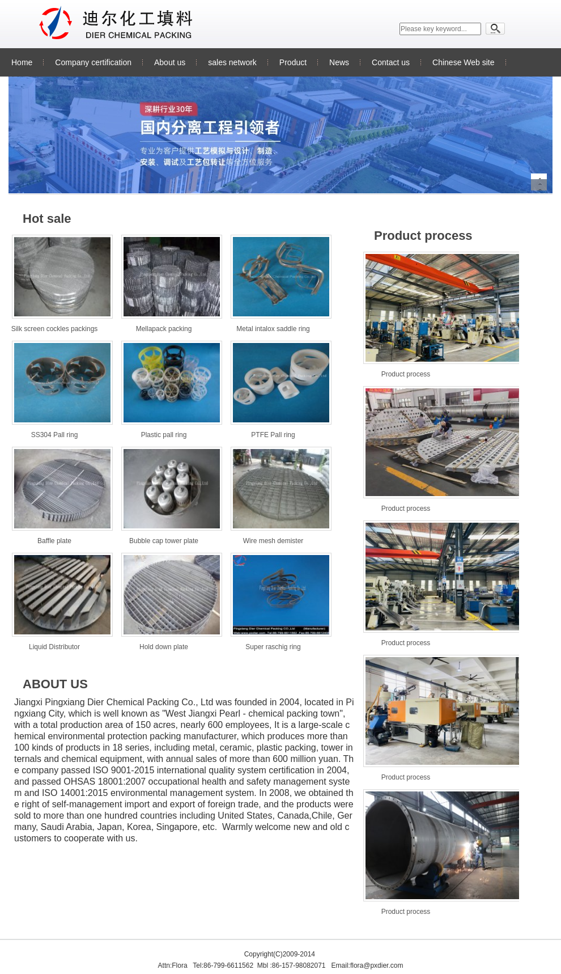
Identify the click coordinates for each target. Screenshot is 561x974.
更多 (346, 213)
